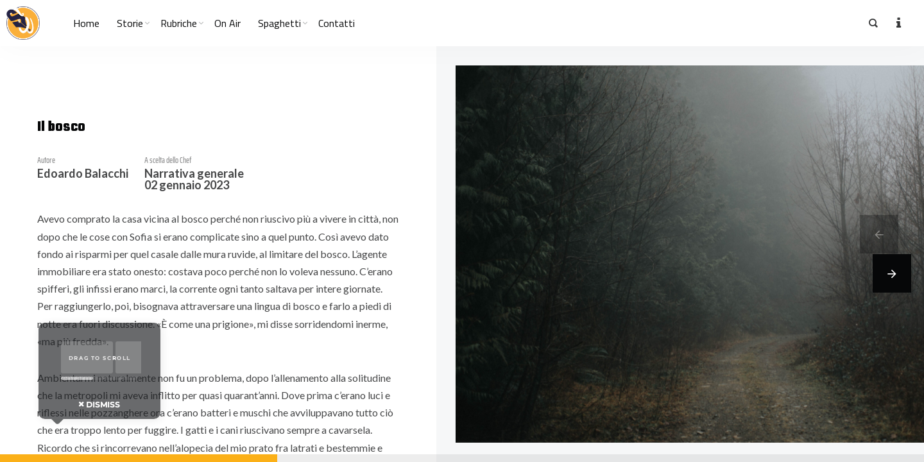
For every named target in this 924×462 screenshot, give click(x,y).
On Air (227, 23)
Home (86, 23)
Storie (130, 23)
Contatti (336, 23)
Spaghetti (279, 23)
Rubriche (178, 23)
